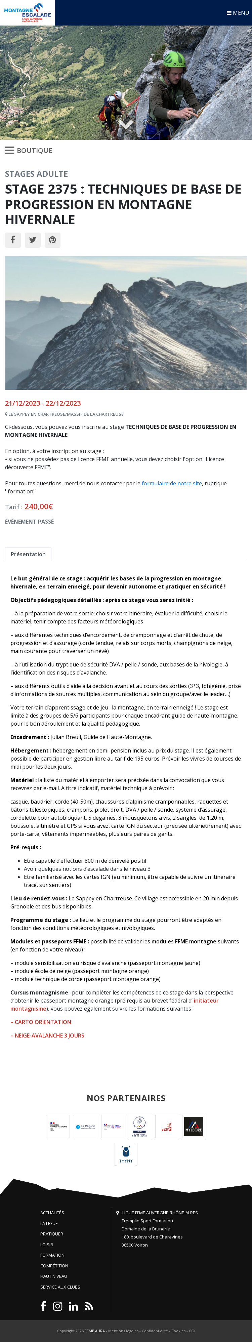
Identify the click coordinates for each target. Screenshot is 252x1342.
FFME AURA (95, 1330)
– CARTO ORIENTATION (40, 1022)
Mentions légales (123, 1330)
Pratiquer (51, 1234)
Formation (52, 1255)
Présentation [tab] (28, 554)
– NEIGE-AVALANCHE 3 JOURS (47, 1035)
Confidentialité (155, 1330)
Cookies (178, 1330)
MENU (238, 12)
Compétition (54, 1266)
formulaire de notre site (172, 483)
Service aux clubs (60, 1287)
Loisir (46, 1245)
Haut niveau (53, 1276)
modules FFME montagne (184, 941)
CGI (192, 1330)
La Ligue (49, 1223)
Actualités (52, 1213)
